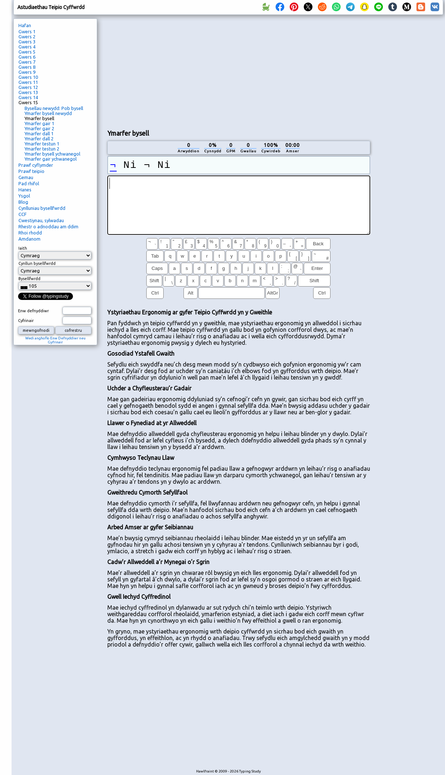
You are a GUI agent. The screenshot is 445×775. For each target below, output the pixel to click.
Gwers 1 (26, 31)
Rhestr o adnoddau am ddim (48, 226)
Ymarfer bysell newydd (48, 113)
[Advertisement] (200, 71)
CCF (22, 214)
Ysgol (24, 195)
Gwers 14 (28, 97)
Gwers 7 (26, 61)
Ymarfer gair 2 (39, 128)
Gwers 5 (26, 51)
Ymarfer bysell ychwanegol (52, 153)
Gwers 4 (26, 46)
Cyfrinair (26, 320)
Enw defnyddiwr (33, 311)
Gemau (25, 177)
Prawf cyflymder (35, 165)
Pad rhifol (28, 183)
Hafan (24, 25)
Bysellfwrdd (29, 278)
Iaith (22, 248)
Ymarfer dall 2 (39, 138)
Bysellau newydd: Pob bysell (54, 108)
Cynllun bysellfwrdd (37, 263)
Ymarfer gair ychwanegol (51, 158)
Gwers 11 (28, 82)
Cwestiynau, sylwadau (41, 220)
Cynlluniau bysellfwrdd (41, 208)
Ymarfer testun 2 (42, 148)
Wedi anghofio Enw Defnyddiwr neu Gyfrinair (55, 340)
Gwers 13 (28, 92)
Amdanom (29, 238)
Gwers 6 (26, 56)
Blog (23, 201)
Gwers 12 (28, 87)
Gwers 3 (26, 41)
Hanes (24, 189)
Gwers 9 (26, 72)
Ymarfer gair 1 (39, 123)
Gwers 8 (26, 66)
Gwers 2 (26, 36)
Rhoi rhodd (30, 232)
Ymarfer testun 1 (42, 143)
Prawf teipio (31, 171)
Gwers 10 (28, 77)
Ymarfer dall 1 (39, 133)
